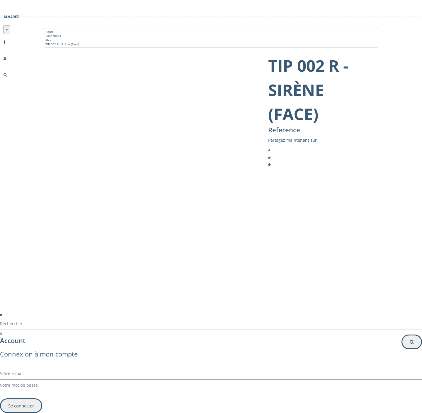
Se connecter (21, 406)
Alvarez (11, 16)
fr (7, 30)
